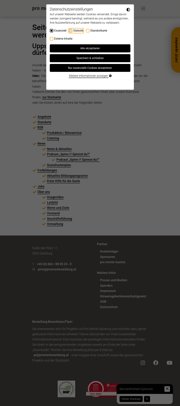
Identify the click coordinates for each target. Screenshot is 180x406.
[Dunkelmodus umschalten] (128, 9)
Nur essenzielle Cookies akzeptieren (90, 68)
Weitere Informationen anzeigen (90, 75)
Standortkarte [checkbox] (98, 30)
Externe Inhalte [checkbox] (63, 38)
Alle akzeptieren (90, 48)
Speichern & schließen (90, 58)
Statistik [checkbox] (78, 30)
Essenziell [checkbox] (60, 30)
